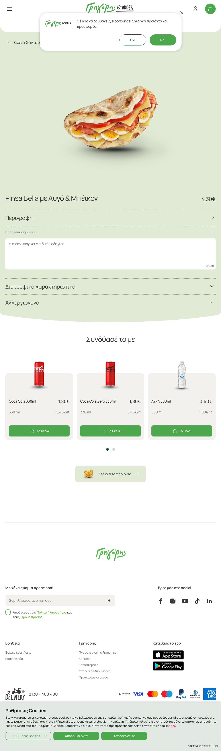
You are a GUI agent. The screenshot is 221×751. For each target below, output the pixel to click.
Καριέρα (85, 659)
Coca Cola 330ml (22, 401)
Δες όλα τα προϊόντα (110, 474)
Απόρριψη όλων (76, 736)
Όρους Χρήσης (31, 617)
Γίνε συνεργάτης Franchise (97, 652)
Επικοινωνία (14, 659)
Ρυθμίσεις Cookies (26, 736)
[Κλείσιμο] (182, 13)
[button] (107, 449)
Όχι (132, 40)
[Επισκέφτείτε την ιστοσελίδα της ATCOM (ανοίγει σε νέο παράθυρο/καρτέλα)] (203, 746)
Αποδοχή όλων (124, 736)
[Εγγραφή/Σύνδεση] (195, 8)
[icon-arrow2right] (109, 601)
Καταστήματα (88, 665)
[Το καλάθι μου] (210, 9)
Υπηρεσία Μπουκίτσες (95, 671)
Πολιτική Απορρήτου (51, 612)
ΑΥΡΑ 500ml (161, 401)
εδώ (173, 726)
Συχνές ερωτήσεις (18, 652)
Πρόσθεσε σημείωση (20, 232)
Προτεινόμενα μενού (93, 677)
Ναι (163, 40)
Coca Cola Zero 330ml (98, 401)
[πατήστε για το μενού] (9, 9)
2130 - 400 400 (43, 694)
